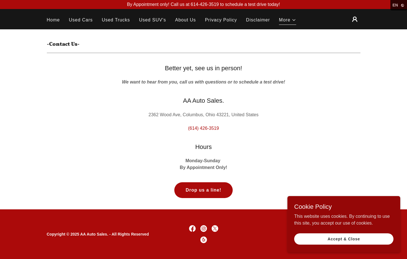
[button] (287, 21)
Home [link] (53, 19)
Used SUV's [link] (152, 19)
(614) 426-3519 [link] (203, 128)
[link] (192, 228)
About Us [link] (185, 19)
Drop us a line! (203, 190)
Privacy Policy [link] (221, 19)
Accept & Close (343, 238)
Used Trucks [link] (116, 19)
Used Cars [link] (81, 19)
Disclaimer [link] (258, 19)
